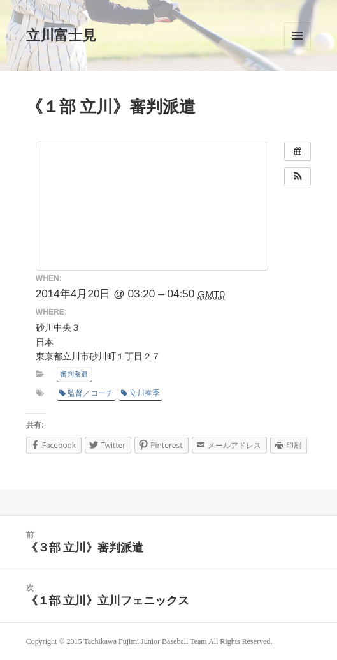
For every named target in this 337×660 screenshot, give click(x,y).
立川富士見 (61, 35)
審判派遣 (74, 374)
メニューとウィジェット (297, 35)
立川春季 (140, 393)
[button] (297, 176)
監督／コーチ (86, 393)
